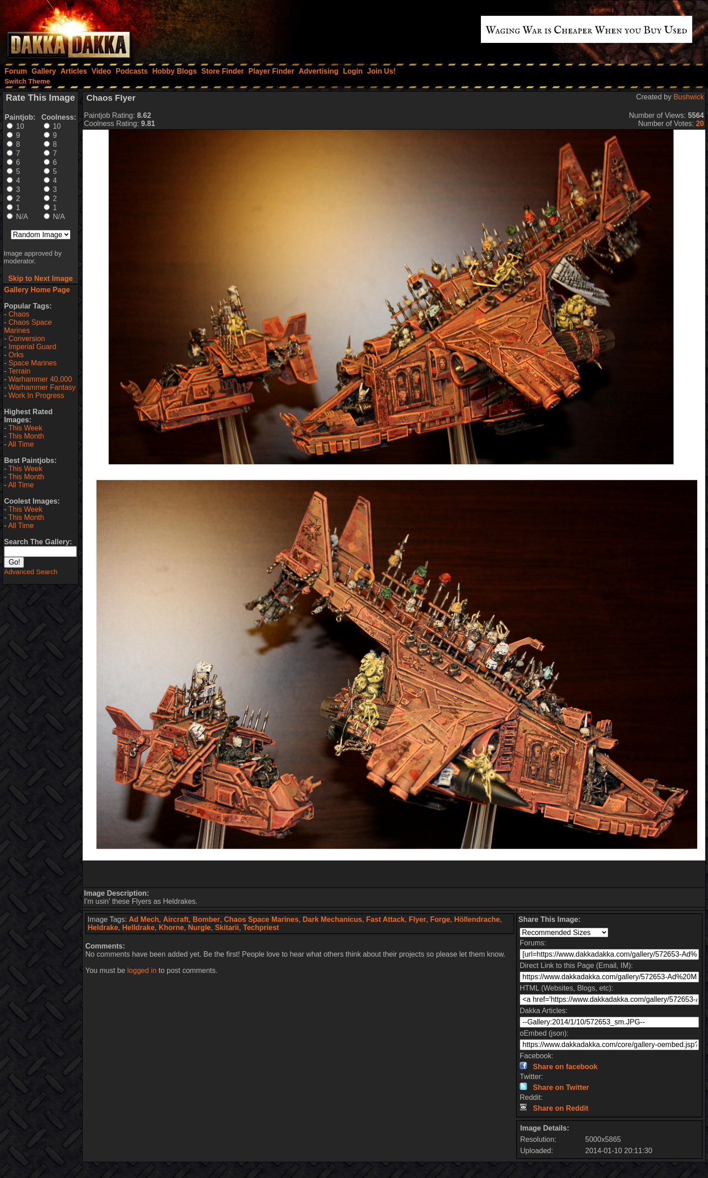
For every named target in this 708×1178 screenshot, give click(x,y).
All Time (21, 444)
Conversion (27, 338)
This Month (26, 436)
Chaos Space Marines (28, 326)
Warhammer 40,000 (40, 379)
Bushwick (688, 97)
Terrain (19, 371)
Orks (16, 355)
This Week (25, 428)
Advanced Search (30, 571)
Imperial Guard (32, 347)
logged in (142, 970)
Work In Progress (36, 395)
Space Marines (33, 363)
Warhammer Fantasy (42, 387)
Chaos (19, 314)
